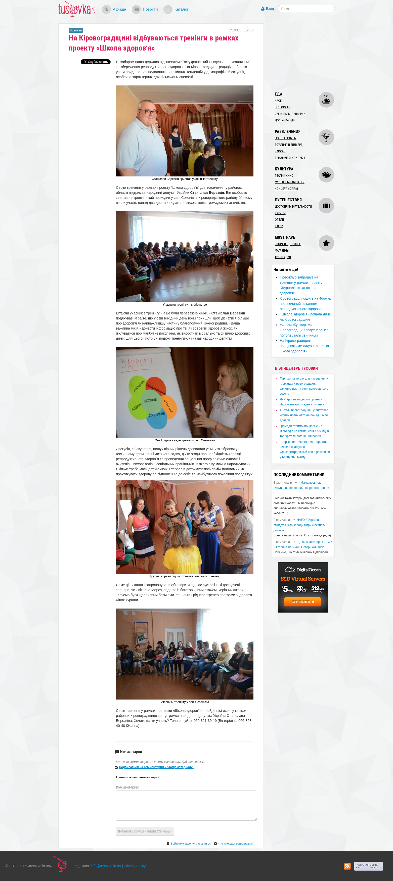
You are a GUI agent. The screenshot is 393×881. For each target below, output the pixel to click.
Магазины (282, 250)
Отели (279, 219)
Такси (279, 226)
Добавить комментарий (145, 831)
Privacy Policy (135, 866)
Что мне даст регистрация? (235, 843)
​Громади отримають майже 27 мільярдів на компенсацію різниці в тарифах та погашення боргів (304, 431)
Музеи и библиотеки (289, 182)
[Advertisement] (308, 54)
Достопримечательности (293, 206)
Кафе (278, 101)
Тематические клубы (290, 158)
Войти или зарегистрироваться (190, 843)
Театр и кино (284, 175)
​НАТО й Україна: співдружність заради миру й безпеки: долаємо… (300, 525)
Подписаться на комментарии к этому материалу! (156, 767)
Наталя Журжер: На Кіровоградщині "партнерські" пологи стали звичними (304, 330)
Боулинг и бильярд (288, 145)
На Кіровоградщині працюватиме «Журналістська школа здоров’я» (304, 346)
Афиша (119, 9)
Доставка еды (285, 120)
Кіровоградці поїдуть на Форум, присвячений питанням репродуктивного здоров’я (305, 303)
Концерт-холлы (286, 189)
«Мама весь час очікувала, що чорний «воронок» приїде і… (301, 488)
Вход (270, 9)
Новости (150, 9)
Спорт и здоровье (288, 244)
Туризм (280, 213)
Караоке (280, 151)
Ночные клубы (285, 138)
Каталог (181, 9)
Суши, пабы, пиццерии (290, 114)
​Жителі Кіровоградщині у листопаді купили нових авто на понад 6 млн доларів (304, 415)
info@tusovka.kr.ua (106, 866)
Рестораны (282, 107)
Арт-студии (283, 257)
